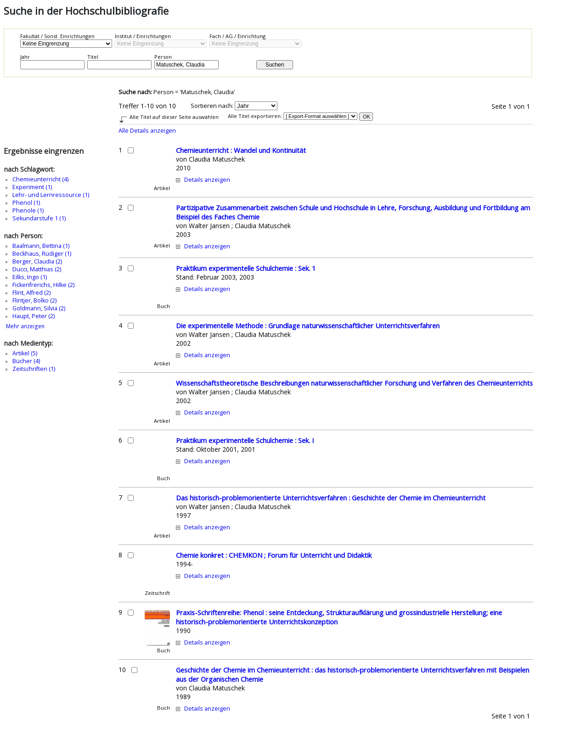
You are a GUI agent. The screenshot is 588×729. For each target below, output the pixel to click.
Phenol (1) (26, 203)
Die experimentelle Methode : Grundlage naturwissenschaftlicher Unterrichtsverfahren (308, 325)
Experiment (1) (32, 187)
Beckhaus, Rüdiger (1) (41, 254)
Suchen (275, 65)
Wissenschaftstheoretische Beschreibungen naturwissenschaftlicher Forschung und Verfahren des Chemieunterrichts (354, 382)
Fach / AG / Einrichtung (237, 36)
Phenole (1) (28, 210)
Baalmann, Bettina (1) (40, 246)
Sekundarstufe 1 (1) (39, 218)
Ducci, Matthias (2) (36, 269)
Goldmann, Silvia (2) (38, 308)
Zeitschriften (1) (33, 369)
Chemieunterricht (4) (40, 179)
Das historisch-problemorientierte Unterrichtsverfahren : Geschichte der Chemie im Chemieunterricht (331, 497)
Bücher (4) (26, 361)
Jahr (25, 56)
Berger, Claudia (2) (37, 261)
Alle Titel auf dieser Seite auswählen (174, 116)
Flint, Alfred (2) (31, 293)
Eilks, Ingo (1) (29, 277)
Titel (92, 56)
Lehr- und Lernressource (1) (50, 195)
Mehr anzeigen (25, 326)
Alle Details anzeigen (147, 131)
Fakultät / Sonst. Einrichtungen (57, 36)
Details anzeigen (207, 180)
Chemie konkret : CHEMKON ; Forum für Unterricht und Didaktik (274, 555)
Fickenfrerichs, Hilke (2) (43, 285)
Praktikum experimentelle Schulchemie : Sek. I (245, 440)
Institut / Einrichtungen (143, 36)
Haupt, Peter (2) (33, 316)
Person (163, 56)
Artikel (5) (24, 353)
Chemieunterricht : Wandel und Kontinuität (241, 150)
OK (366, 116)
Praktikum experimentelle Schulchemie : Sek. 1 (246, 268)
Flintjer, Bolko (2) (34, 300)
